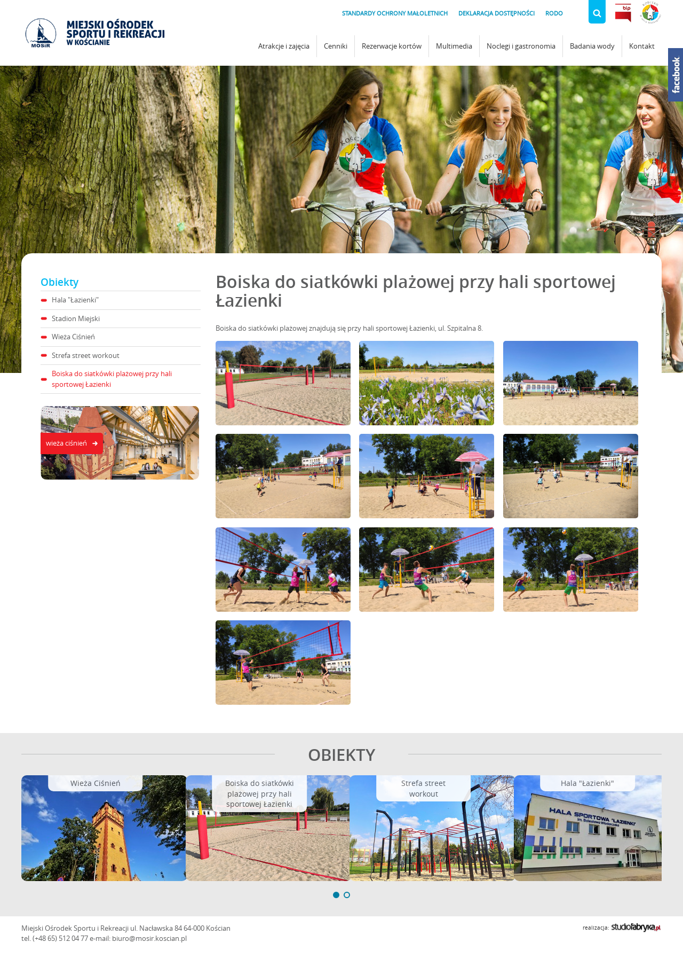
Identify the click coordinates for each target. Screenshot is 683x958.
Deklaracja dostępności (496, 13)
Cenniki (335, 46)
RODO (554, 13)
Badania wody (592, 46)
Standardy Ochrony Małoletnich (395, 13)
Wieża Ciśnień (73, 336)
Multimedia (454, 46)
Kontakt (642, 46)
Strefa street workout (86, 355)
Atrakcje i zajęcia (283, 46)
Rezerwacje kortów (392, 46)
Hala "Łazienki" (75, 300)
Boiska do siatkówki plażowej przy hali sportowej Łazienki (112, 379)
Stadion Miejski (76, 318)
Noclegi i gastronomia (521, 46)
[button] (336, 895)
